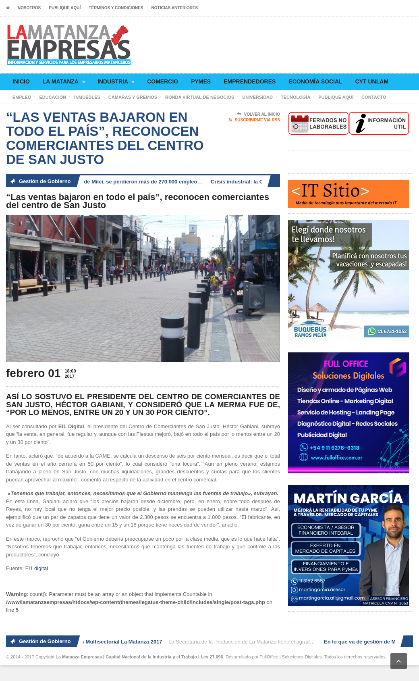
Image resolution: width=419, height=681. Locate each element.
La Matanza (64, 82)
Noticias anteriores (174, 8)
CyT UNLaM (371, 81)
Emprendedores (250, 81)
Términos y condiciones (116, 8)
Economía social (315, 81)
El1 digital (36, 568)
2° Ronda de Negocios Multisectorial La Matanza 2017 (97, 642)
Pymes (201, 81)
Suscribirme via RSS (254, 120)
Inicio (21, 81)
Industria (115, 82)
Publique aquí (65, 8)
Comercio (162, 81)
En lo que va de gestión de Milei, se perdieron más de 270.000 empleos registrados (128, 182)
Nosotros (29, 8)
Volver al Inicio (258, 114)
